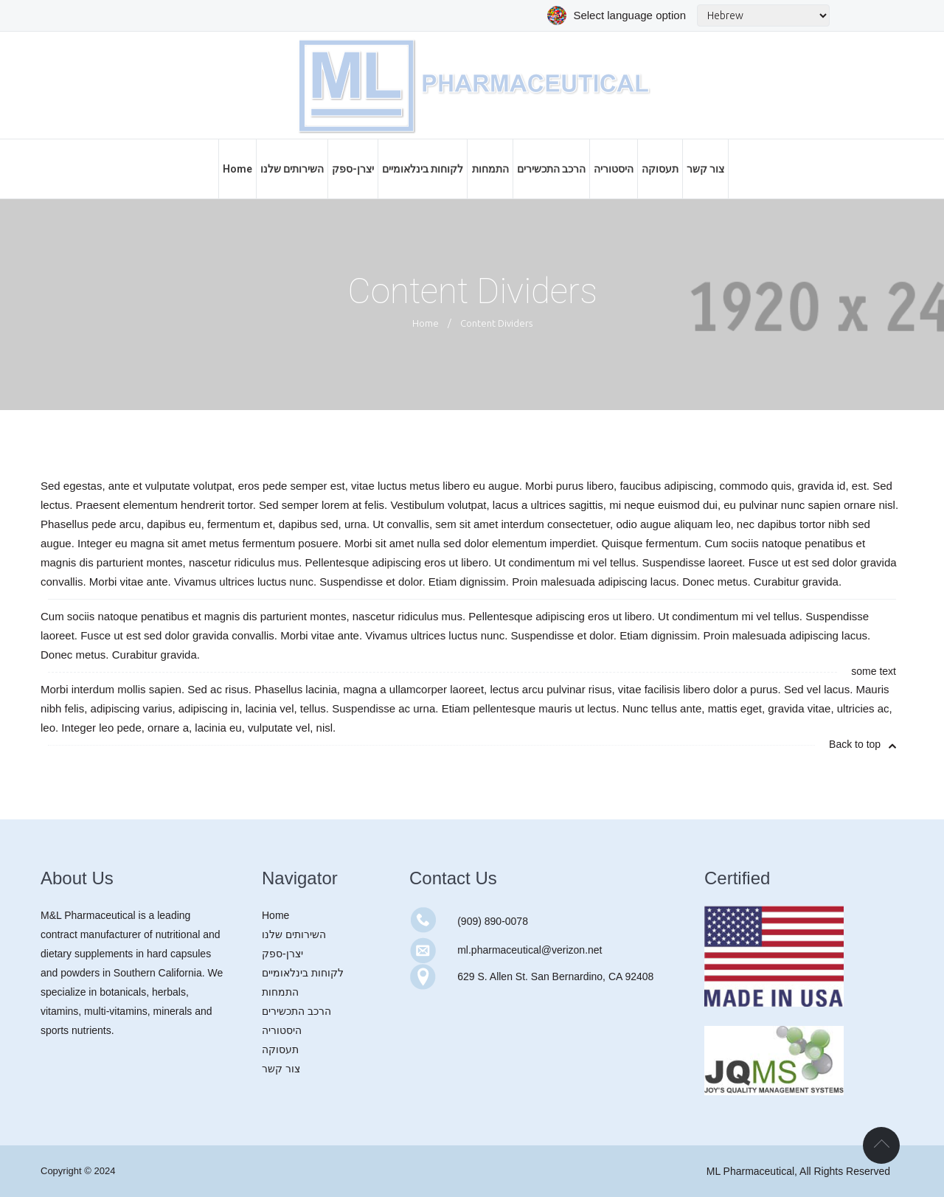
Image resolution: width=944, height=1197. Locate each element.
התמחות (280, 992)
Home (425, 323)
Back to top (862, 744)
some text (873, 671)
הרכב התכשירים (296, 1011)
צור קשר (281, 1069)
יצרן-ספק (282, 954)
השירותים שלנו (294, 934)
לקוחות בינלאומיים (303, 973)
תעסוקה (280, 1049)
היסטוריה (282, 1030)
